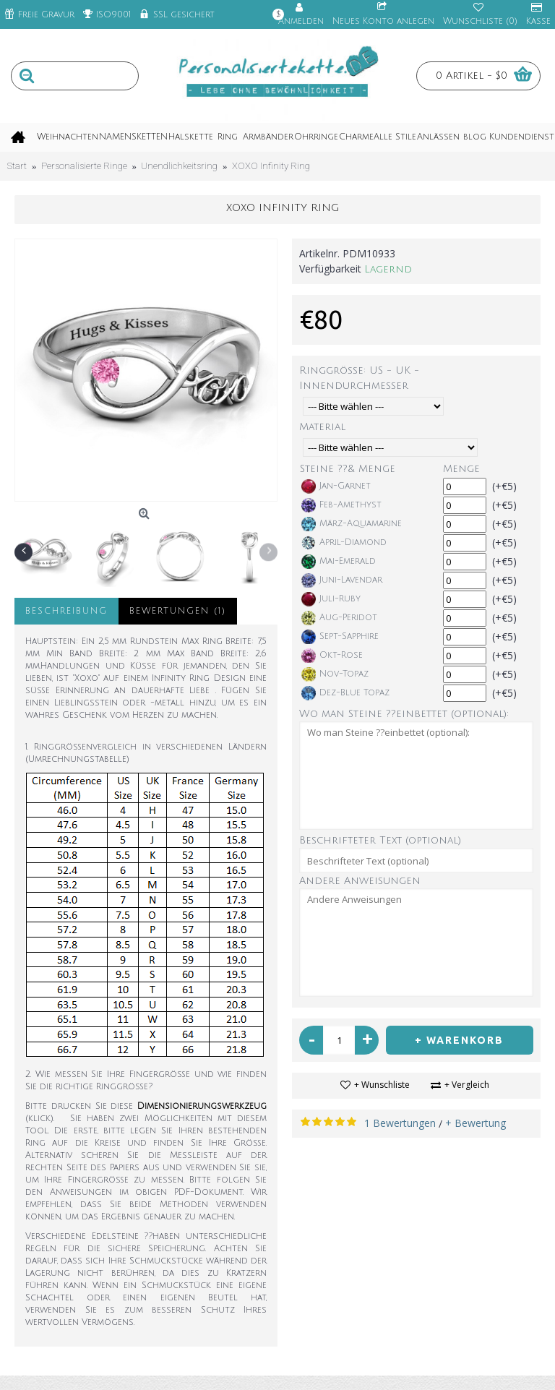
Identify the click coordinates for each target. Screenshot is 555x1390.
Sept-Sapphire (340, 637)
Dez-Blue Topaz (345, 693)
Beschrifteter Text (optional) (380, 840)
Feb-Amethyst (341, 505)
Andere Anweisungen (360, 880)
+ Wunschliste (382, 1084)
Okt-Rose (332, 655)
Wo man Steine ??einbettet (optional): (404, 713)
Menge (461, 468)
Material (322, 426)
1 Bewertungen (400, 1123)
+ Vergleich (466, 1084)
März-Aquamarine (351, 524)
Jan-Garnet (336, 486)
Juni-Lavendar (341, 580)
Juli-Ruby (331, 599)
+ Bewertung (475, 1123)
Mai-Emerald (338, 561)
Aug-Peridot (339, 618)
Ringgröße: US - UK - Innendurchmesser (359, 378)
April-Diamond (344, 543)
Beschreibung (66, 611)
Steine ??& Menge (347, 468)
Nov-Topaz (335, 674)
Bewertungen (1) (177, 611)
